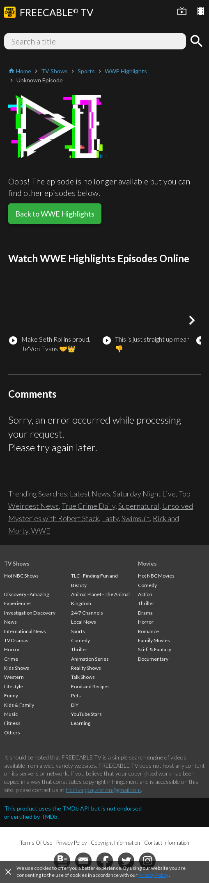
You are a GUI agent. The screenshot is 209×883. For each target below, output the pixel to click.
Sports (78, 631)
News (10, 622)
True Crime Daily (88, 505)
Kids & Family (19, 705)
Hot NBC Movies (156, 576)
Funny (11, 695)
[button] (192, 320)
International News (25, 631)
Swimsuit (136, 518)
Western (14, 677)
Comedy (80, 640)
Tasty (110, 518)
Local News (83, 622)
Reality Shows (86, 668)
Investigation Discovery (29, 613)
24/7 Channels (87, 613)
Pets (76, 695)
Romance (148, 631)
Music (11, 714)
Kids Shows (16, 668)
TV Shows (17, 563)
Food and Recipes (90, 686)
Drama (145, 613)
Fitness (12, 723)
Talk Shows (83, 677)
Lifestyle (13, 686)
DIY (74, 705)
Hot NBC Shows (21, 576)
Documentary (153, 659)
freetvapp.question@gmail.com (103, 789)
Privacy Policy (153, 875)
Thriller (79, 649)
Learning (80, 723)
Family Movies (154, 640)
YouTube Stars (86, 714)
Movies (147, 563)
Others (12, 732)
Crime (11, 659)
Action (145, 594)
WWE (41, 530)
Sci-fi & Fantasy (154, 649)
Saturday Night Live (144, 493)
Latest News (90, 493)
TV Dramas (16, 640)
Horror (12, 649)
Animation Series (90, 659)
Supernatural (138, 505)
